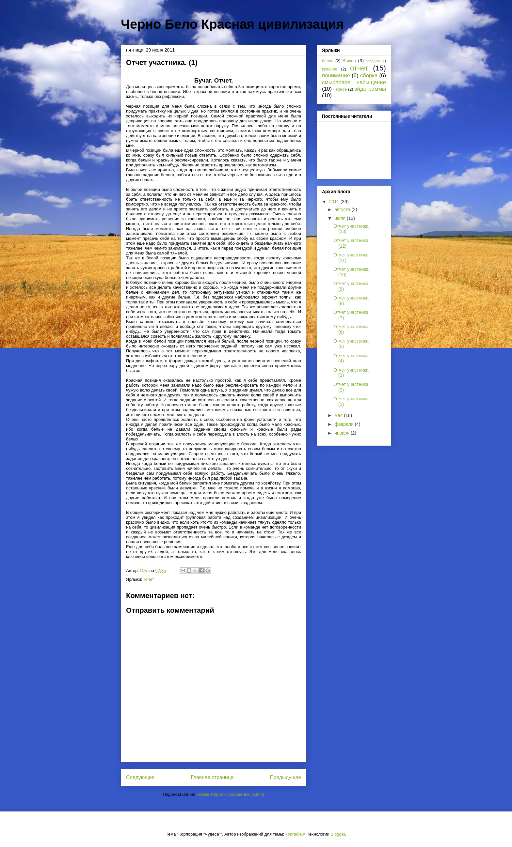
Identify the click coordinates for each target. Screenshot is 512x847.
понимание (336, 75)
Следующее (140, 777)
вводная (373, 61)
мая (339, 415)
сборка (369, 75)
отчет (148, 579)
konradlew (295, 834)
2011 (335, 201)
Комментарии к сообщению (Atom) (230, 794)
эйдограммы (370, 89)
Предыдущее (285, 777)
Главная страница (212, 777)
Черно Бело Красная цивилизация (232, 24)
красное (329, 69)
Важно (349, 60)
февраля (344, 424)
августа (342, 209)
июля (340, 218)
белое (327, 61)
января (342, 433)
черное (340, 89)
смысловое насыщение (354, 82)
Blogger (337, 834)
